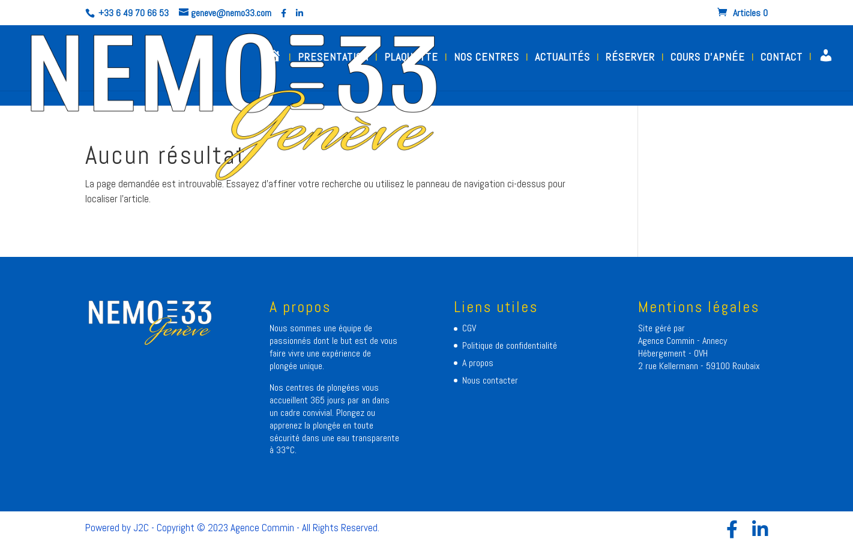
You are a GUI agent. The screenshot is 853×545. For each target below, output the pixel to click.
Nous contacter (490, 380)
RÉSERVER (630, 58)
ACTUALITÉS (562, 58)
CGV (469, 328)
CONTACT (782, 58)
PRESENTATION (333, 58)
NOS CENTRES (486, 58)
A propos (477, 363)
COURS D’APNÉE (708, 58)
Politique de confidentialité (509, 345)
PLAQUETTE (411, 58)
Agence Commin (667, 340)
